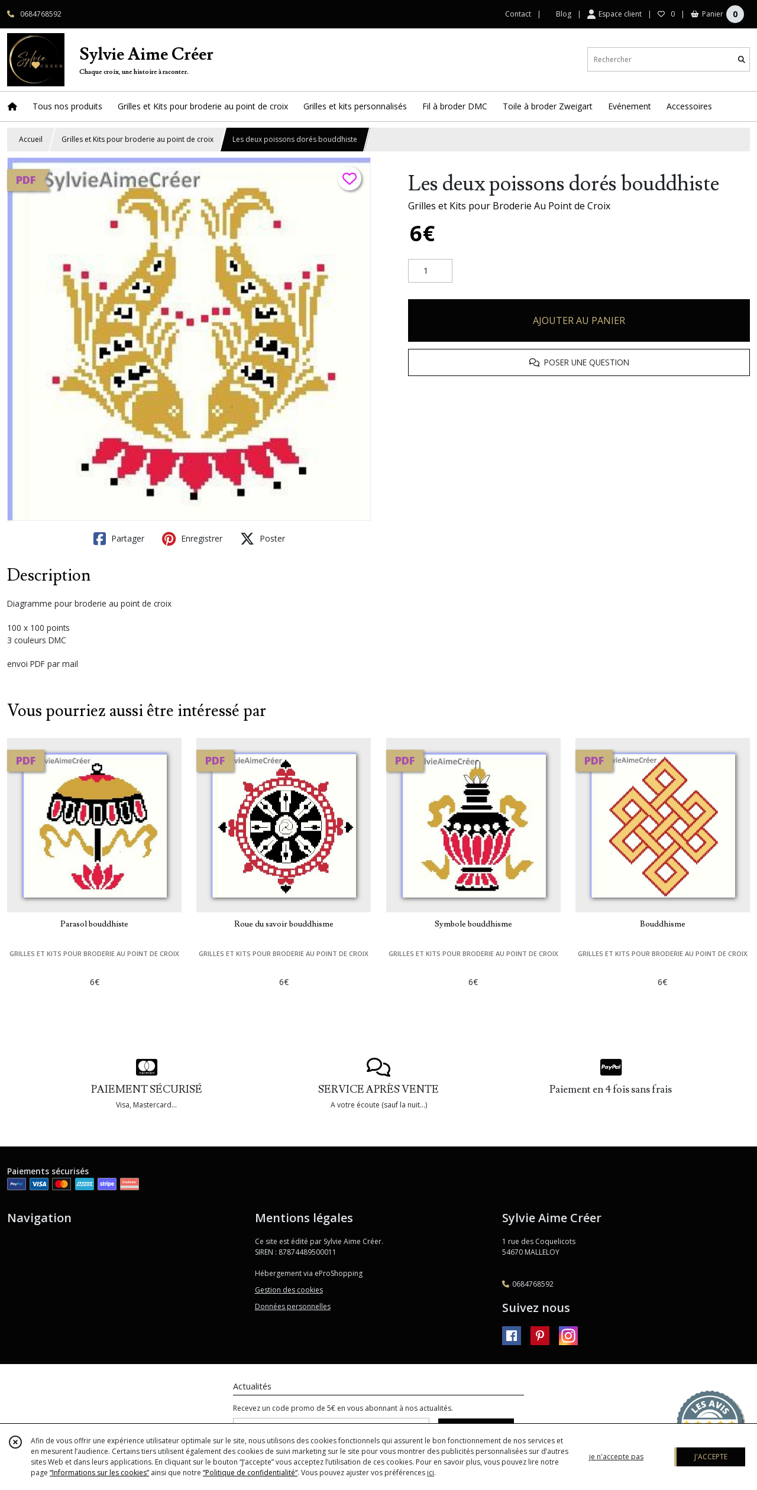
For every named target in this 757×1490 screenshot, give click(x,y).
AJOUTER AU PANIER (579, 320)
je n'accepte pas (616, 1457)
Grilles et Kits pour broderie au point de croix (137, 139)
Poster (262, 539)
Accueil (31, 139)
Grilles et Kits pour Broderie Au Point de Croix (509, 205)
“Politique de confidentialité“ (250, 1473)
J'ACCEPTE (710, 1457)
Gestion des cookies (289, 1290)
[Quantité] (430, 271)
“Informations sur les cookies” (99, 1473)
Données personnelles (293, 1306)
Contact (518, 14)
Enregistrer (192, 539)
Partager (118, 539)
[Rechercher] (741, 59)
